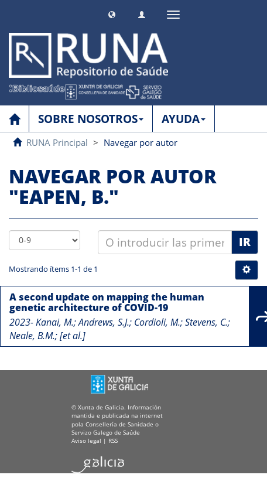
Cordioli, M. (157, 322)
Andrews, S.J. (103, 322)
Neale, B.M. (32, 335)
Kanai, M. (55, 322)
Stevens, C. (206, 322)
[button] (112, 13)
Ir (245, 242)
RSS (113, 440)
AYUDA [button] (184, 119)
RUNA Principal (57, 142)
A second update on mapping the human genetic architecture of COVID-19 (106, 302)
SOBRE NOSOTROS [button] (90, 119)
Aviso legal (86, 440)
